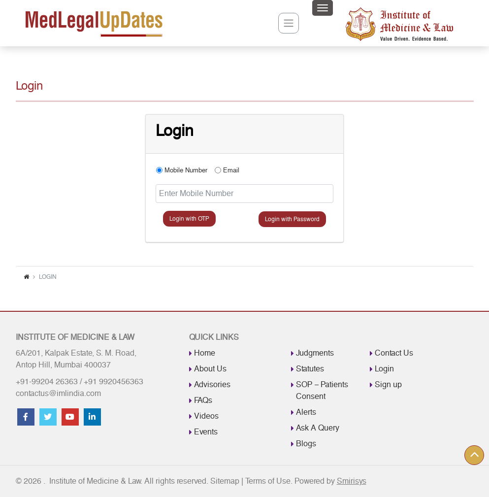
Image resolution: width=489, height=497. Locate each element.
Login (384, 368)
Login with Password (292, 219)
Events (206, 431)
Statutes (310, 368)
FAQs (203, 400)
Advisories (212, 384)
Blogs (306, 443)
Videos (206, 416)
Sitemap (224, 482)
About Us (210, 368)
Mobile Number (185, 170)
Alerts (306, 412)
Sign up (388, 384)
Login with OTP (189, 218)
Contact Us (394, 353)
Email (231, 170)
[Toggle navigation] (322, 8)
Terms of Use (267, 482)
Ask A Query (317, 427)
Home (204, 353)
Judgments (315, 353)
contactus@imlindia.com (58, 393)
